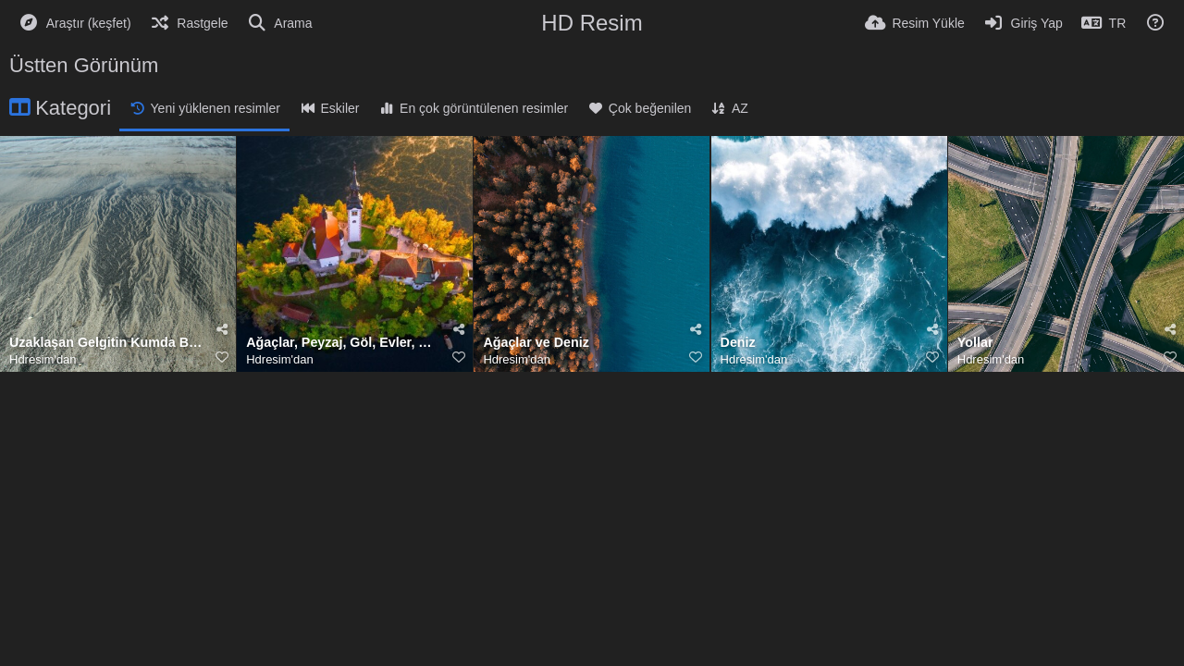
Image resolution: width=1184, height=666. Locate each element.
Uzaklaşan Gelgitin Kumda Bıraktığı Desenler (106, 343)
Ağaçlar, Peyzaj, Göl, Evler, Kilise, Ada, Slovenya (343, 343)
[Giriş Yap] (1023, 23)
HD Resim (591, 22)
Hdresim (31, 359)
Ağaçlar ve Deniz (536, 343)
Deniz (738, 343)
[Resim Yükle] (915, 23)
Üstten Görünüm (83, 65)
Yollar (975, 343)
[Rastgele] (189, 23)
